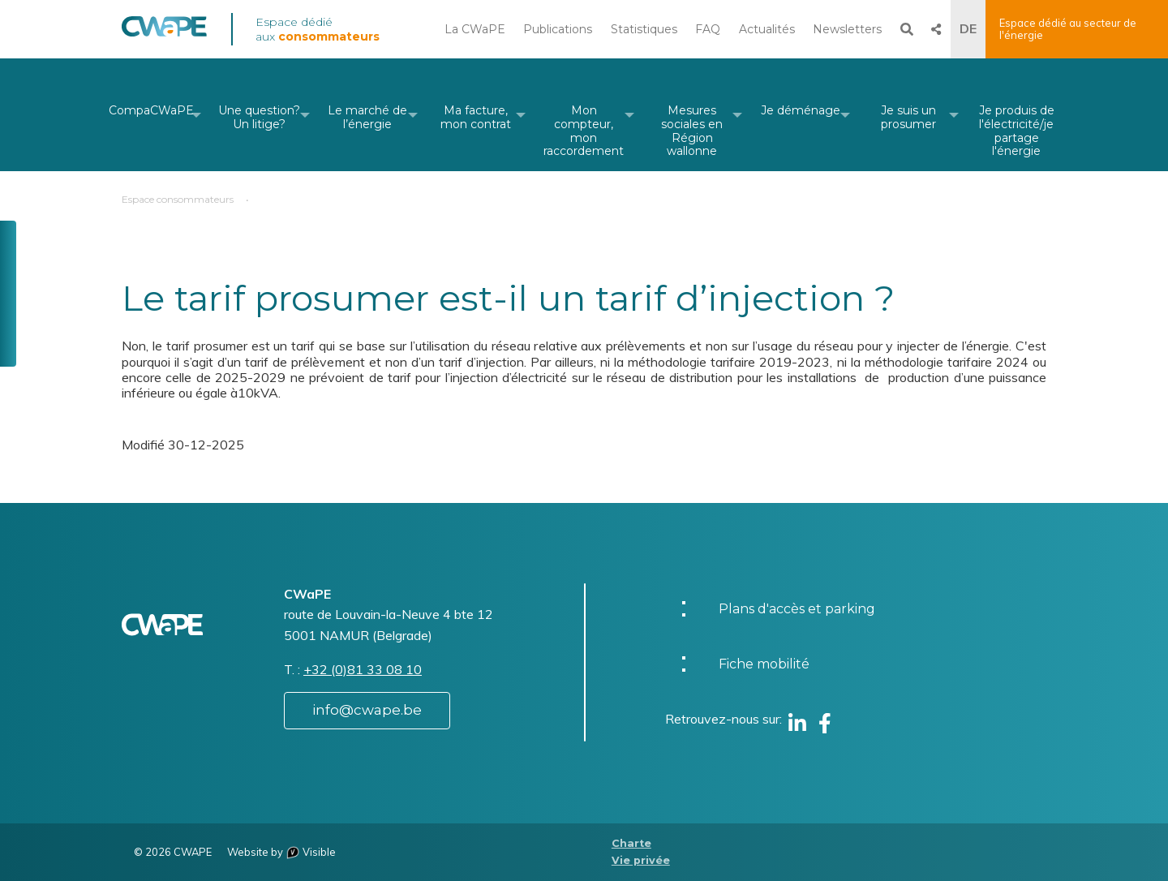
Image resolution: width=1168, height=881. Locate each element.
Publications (557, 29)
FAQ (707, 29)
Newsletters (847, 29)
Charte (631, 843)
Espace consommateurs (178, 199)
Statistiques (644, 29)
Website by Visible (281, 851)
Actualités (767, 29)
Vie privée (641, 860)
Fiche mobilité (764, 664)
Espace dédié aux (318, 29)
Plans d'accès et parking (797, 609)
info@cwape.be (367, 710)
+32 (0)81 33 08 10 (362, 669)
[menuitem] (151, 114)
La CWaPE (474, 29)
